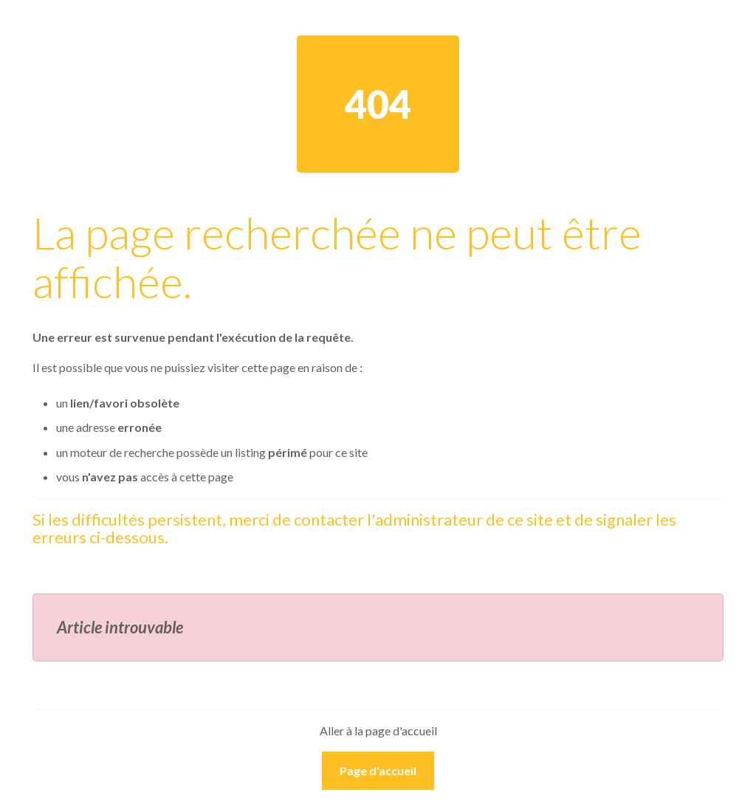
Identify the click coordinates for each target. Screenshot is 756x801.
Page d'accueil (378, 770)
